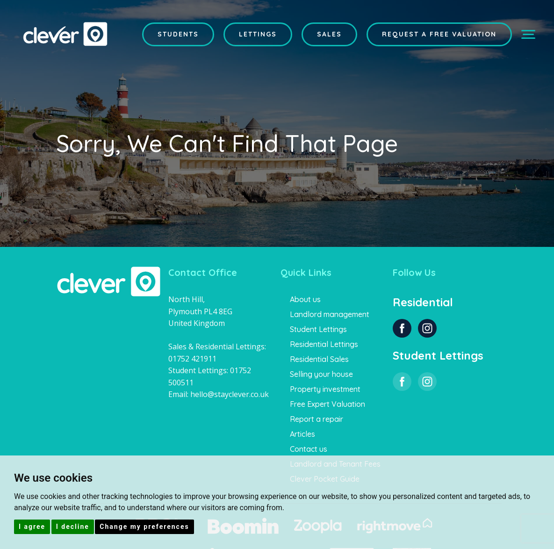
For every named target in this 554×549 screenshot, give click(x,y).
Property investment (325, 389)
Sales (329, 34)
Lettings (258, 34)
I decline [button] (72, 526)
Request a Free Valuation (439, 34)
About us (305, 299)
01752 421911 (192, 359)
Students (178, 34)
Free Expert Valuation (327, 404)
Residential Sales (319, 359)
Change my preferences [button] (144, 526)
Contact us (308, 449)
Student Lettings (318, 329)
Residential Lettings (324, 344)
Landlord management (329, 314)
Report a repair (316, 419)
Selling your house (321, 374)
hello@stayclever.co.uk (229, 394)
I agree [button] (32, 526)
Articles (302, 434)
